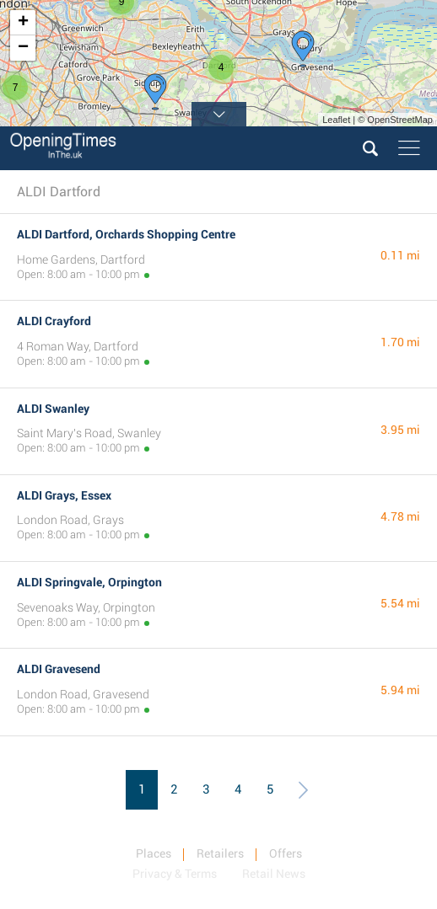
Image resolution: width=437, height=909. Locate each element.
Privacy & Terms (174, 873)
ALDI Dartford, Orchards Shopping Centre (126, 234)
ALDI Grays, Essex (64, 495)
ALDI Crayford (54, 321)
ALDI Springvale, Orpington (89, 582)
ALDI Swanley (53, 408)
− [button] (23, 48)
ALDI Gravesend (58, 669)
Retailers (220, 853)
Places (153, 853)
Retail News (273, 873)
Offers (285, 853)
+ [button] (23, 22)
